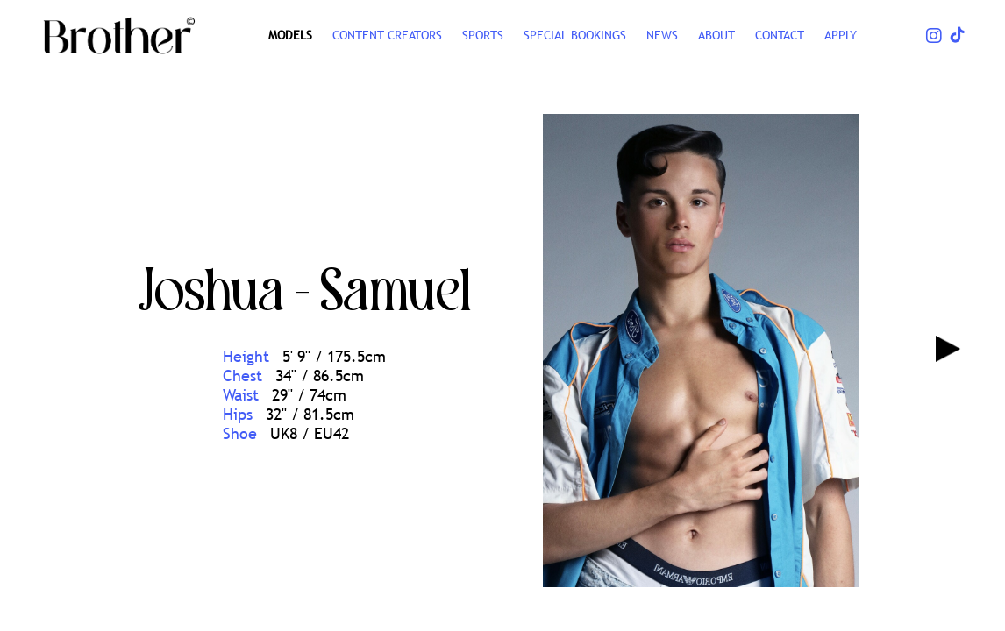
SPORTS (482, 35)
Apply (840, 35)
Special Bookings (575, 35)
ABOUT (716, 35)
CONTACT (779, 35)
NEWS (662, 35)
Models (290, 35)
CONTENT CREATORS (387, 35)
